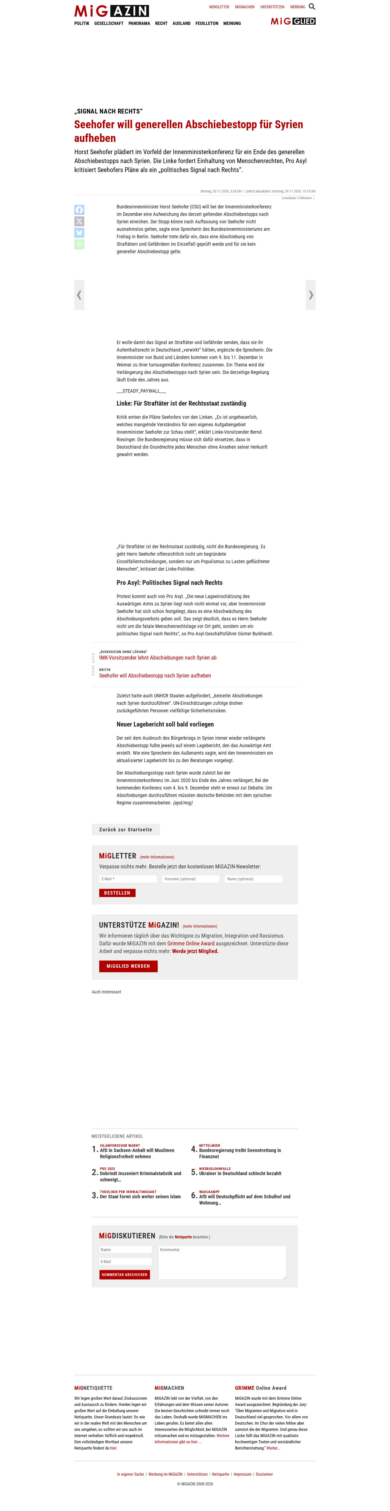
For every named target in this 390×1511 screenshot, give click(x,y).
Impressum (242, 1474)
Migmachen (244, 7)
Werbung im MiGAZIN (165, 1474)
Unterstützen (272, 7)
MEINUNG (232, 23)
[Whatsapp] (79, 244)
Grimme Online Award (191, 943)
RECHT (161, 23)
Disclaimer (264, 1474)
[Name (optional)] (253, 879)
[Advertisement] (195, 67)
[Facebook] (79, 210)
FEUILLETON (206, 23)
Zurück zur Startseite (125, 830)
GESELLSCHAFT (109, 23)
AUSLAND (182, 23)
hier (113, 1448)
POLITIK (81, 23)
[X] (79, 221)
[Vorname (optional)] (191, 879)
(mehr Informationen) (157, 857)
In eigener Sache (130, 1474)
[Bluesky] (79, 233)
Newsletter (219, 7)
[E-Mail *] (128, 879)
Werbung (297, 7)
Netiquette (183, 1237)
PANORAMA (139, 23)
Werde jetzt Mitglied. (195, 951)
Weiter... (273, 1448)
